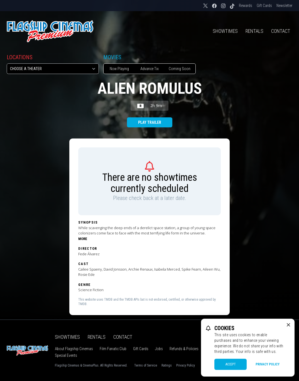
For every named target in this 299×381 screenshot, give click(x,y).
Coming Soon (179, 68)
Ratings (166, 365)
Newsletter (284, 5)
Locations (20, 57)
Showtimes (225, 31)
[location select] (53, 68)
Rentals (254, 31)
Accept (231, 364)
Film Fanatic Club (113, 349)
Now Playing (119, 68)
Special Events (66, 355)
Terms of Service (145, 365)
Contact (280, 31)
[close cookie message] (288, 325)
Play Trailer (149, 122)
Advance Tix (149, 68)
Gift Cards (264, 5)
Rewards (245, 5)
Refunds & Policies (184, 349)
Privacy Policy (185, 365)
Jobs (159, 349)
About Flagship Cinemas (74, 349)
